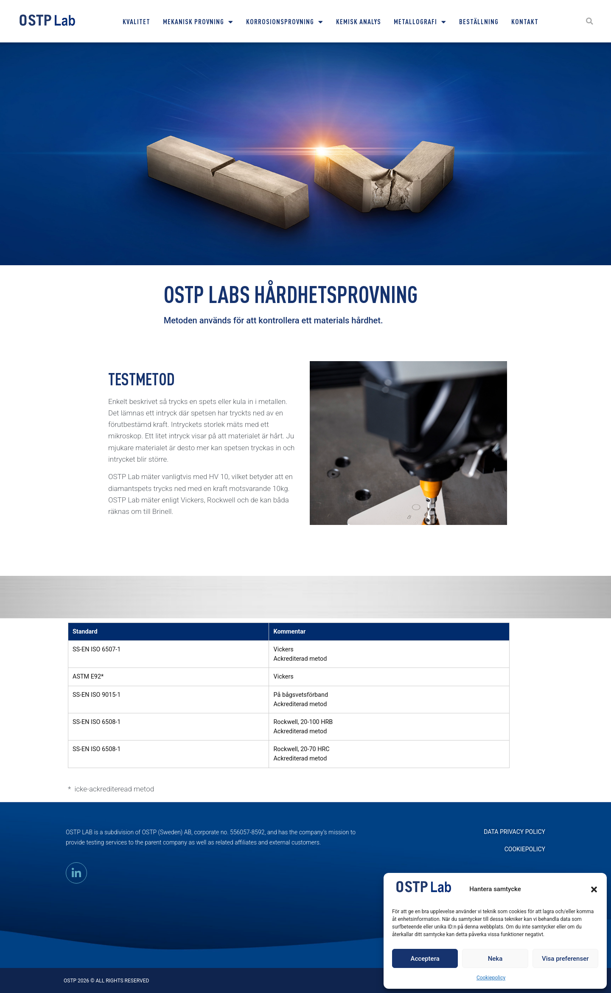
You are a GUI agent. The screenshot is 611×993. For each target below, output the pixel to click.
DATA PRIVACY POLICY (514, 831)
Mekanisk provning (198, 21)
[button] (594, 889)
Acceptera (425, 958)
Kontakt (524, 21)
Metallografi (420, 21)
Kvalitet (136, 21)
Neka (495, 958)
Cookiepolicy (490, 978)
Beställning (479, 21)
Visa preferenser (565, 958)
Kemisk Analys (358, 21)
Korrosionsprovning (284, 21)
